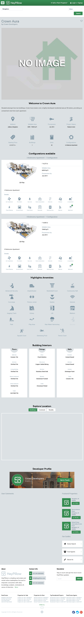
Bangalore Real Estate (6, 597)
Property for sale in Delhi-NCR (25, 601)
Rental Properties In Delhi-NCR (41, 601)
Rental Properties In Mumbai (41, 599)
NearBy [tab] (51, 410)
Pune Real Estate (5, 600)
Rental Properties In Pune (40, 600)
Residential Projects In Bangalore (58, 597)
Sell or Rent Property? (59, 3)
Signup (80, 3)
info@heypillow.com (39, 578)
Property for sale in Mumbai (24, 599)
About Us (70, 559)
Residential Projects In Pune (57, 600)
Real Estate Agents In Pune (72, 600)
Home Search (71, 544)
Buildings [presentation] (33, 410)
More (71, 9)
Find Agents (71, 552)
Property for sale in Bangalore (25, 597)
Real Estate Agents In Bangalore (74, 597)
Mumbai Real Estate (6, 599)
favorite (81, 21)
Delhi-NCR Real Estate (6, 601)
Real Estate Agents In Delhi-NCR (74, 601)
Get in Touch (65, 480)
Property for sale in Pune (23, 600)
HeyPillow (14, 3)
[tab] (32, 409)
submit (79, 578)
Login (73, 3)
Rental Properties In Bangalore (41, 597)
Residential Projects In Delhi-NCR (58, 601)
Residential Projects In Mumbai (57, 599)
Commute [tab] (42, 410)
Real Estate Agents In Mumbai (73, 599)
